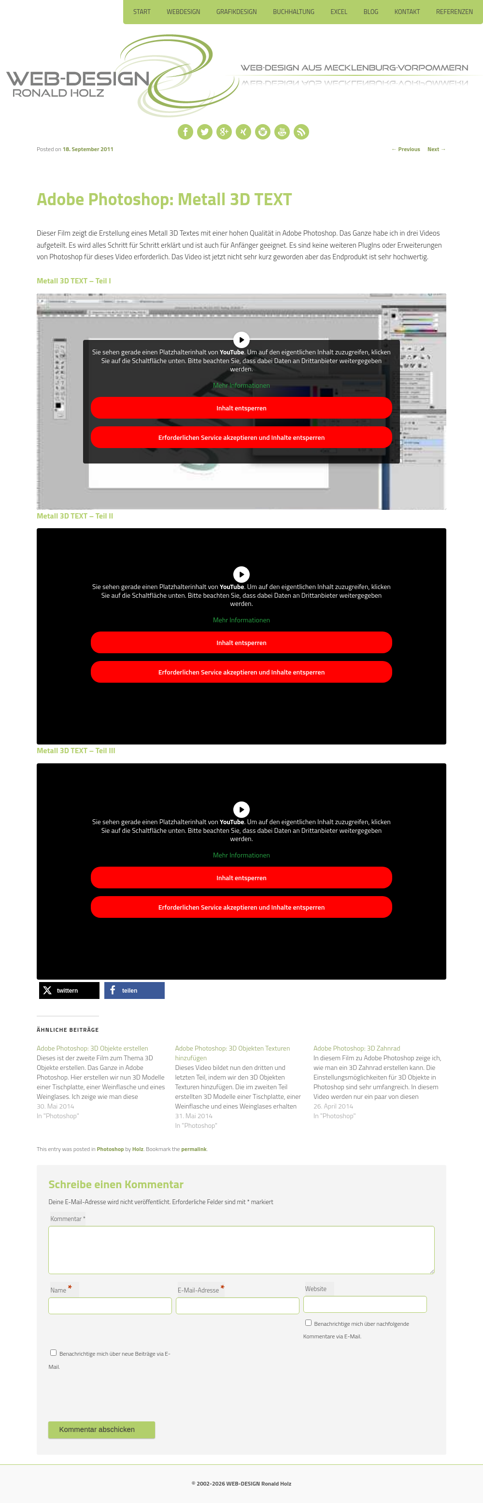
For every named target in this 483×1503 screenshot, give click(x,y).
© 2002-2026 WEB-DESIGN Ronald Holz (241, 1483)
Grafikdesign (236, 11)
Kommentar (67, 1218)
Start (142, 11)
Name (61, 1289)
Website (316, 1288)
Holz (137, 1148)
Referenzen (454, 11)
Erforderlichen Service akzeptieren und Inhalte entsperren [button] (241, 437)
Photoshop (110, 1148)
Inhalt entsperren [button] (241, 408)
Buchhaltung (293, 11)
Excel (339, 11)
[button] (69, 990)
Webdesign (183, 11)
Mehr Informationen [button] (241, 384)
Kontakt (407, 11)
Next (436, 149)
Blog (371, 11)
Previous (405, 149)
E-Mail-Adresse (201, 1289)
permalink (193, 1148)
